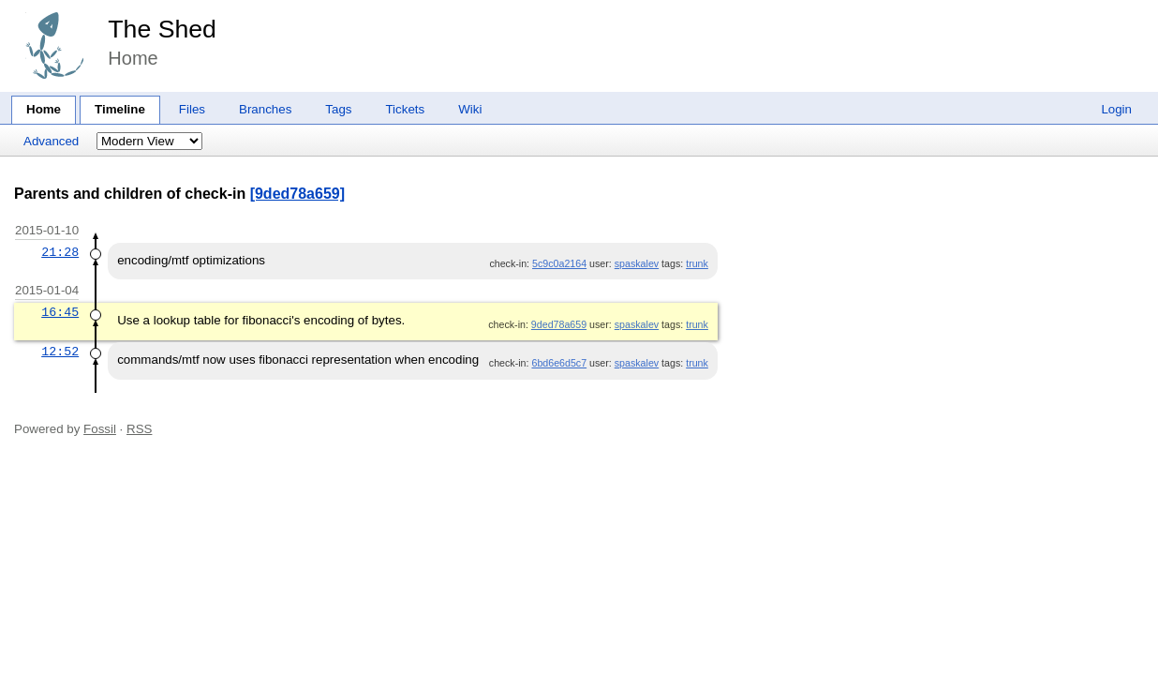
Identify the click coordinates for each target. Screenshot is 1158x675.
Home (43, 109)
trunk (697, 263)
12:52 (60, 351)
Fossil (99, 429)
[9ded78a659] (297, 194)
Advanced (51, 141)
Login (1116, 109)
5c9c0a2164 (559, 263)
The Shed (162, 29)
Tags (338, 109)
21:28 (60, 252)
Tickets (404, 109)
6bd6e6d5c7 (558, 362)
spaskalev (637, 263)
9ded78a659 (558, 324)
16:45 (60, 312)
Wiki (470, 109)
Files (192, 109)
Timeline (120, 109)
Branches (265, 109)
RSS (139, 429)
